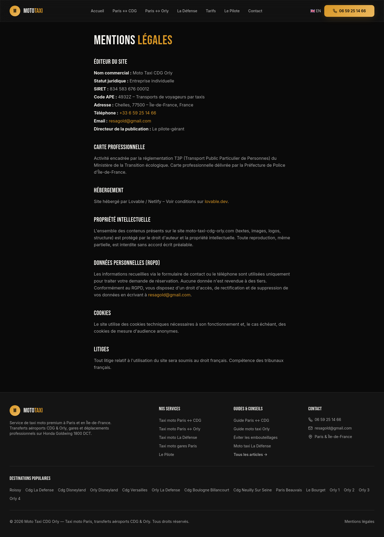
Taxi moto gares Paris (178, 446)
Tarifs (211, 11)
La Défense (187, 11)
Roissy (15, 490)
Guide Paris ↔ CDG (251, 420)
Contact (255, 11)
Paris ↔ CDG (125, 11)
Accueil (97, 11)
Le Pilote (231, 11)
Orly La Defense (166, 490)
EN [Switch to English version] (315, 11)
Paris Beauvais (289, 490)
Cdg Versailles (134, 490)
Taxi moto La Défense (178, 437)
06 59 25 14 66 (349, 11)
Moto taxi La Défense (252, 446)
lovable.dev (216, 201)
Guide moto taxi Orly (252, 429)
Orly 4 (15, 498)
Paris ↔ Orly (157, 11)
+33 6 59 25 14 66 (137, 113)
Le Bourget (315, 490)
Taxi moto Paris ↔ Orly (179, 429)
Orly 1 (334, 490)
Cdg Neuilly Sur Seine (252, 490)
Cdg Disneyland (72, 490)
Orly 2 (349, 490)
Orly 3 (364, 490)
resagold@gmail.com (130, 121)
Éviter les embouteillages (256, 437)
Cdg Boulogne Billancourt (206, 490)
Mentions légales (359, 521)
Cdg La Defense (39, 490)
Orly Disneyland (104, 490)
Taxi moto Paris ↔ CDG (180, 420)
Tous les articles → (250, 454)
